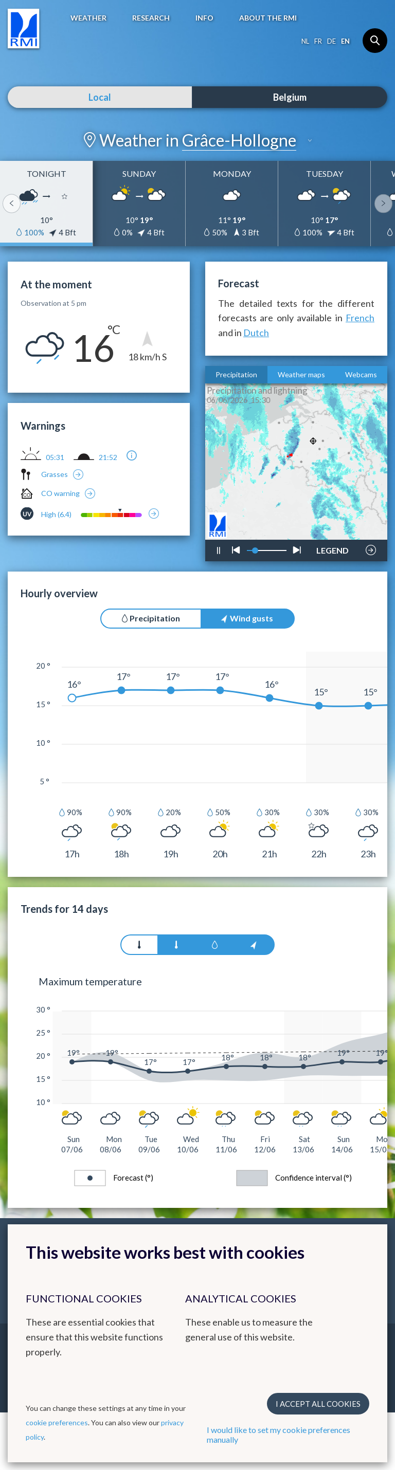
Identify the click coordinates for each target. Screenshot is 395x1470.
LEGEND (332, 547)
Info (204, 17)
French (360, 317)
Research (151, 17)
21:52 (108, 457)
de (331, 41)
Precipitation (236, 374)
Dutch (256, 332)
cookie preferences (57, 1422)
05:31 (55, 457)
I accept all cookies (318, 1403)
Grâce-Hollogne (239, 140)
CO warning (60, 493)
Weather (88, 17)
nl (305, 41)
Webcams (361, 374)
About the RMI (268, 17)
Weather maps (301, 374)
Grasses (54, 474)
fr (318, 41)
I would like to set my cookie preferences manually (278, 1434)
